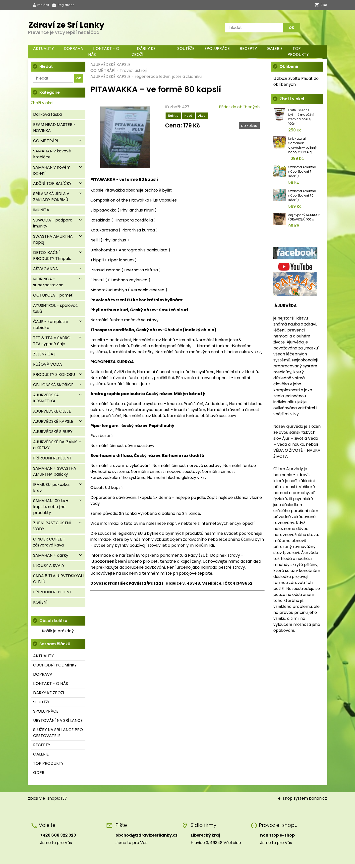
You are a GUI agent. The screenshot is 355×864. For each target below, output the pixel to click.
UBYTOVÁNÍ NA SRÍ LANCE (58, 720)
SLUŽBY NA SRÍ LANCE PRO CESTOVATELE (58, 733)
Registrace (66, 5)
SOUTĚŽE (185, 48)
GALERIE (275, 48)
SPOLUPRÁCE (217, 48)
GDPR (38, 772)
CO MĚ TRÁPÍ (103, 70)
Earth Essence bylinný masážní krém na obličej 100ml (301, 117)
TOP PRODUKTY (298, 51)
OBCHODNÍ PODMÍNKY (55, 665)
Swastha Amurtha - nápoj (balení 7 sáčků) (303, 171)
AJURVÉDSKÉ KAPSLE (110, 64)
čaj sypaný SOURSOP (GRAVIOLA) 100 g (304, 217)
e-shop (285, 798)
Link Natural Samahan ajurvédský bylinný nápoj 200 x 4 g (302, 145)
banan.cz (318, 798)
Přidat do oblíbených (239, 107)
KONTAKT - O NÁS (103, 51)
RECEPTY (248, 48)
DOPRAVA (73, 48)
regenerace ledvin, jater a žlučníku (168, 76)
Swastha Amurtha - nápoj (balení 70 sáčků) (303, 195)
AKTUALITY (43, 48)
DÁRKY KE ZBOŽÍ (144, 51)
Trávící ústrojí (133, 70)
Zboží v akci (42, 103)
